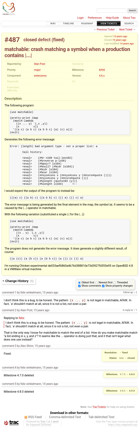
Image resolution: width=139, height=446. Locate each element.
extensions (40, 75)
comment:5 (9, 402)
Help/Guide (112, 17)
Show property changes (119, 303)
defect (44, 39)
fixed (58, 39)
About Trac (129, 17)
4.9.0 (102, 69)
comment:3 (9, 364)
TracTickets (99, 425)
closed (30, 39)
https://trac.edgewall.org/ (123, 442)
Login (80, 17)
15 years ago (120, 36)
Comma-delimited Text (65, 435)
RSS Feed (35, 435)
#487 (12, 40)
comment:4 (9, 385)
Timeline (68, 23)
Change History (19, 298)
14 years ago (127, 43)
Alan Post (39, 63)
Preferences (95, 17)
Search (129, 23)
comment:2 (9, 328)
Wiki (53, 23)
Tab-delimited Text (101, 435)
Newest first (106, 299)
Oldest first (88, 299)
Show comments (91, 303)
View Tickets (109, 23)
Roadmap (87, 23)
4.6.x (102, 75)
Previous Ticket (106, 29)
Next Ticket (125, 29)
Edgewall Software (40, 442)
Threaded (122, 299)
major (37, 69)
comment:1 (9, 310)
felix (21, 335)
